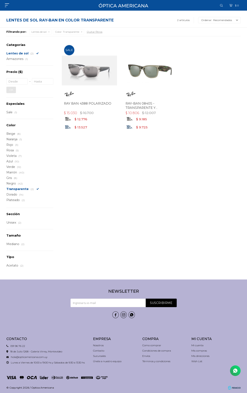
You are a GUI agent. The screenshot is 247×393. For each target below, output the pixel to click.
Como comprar (151, 345)
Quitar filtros (94, 31)
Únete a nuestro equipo (107, 361)
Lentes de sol (39, 31)
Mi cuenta (197, 345)
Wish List (196, 361)
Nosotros (98, 345)
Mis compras (199, 350)
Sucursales (99, 356)
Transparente (67, 31)
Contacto (98, 350)
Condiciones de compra (156, 350)
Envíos (146, 356)
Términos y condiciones (156, 361)
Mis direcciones (200, 356)
